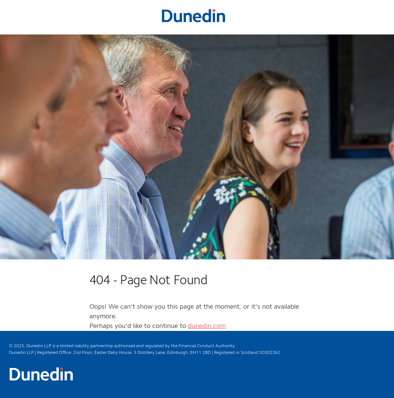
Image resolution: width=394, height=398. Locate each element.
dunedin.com (207, 326)
